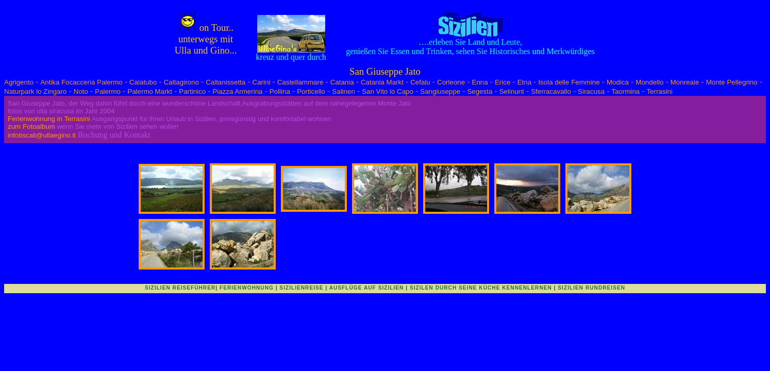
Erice (502, 82)
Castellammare (300, 82)
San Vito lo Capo (387, 91)
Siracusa (591, 91)
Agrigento (19, 82)
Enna (480, 82)
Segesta (479, 91)
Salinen (343, 91)
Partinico (192, 91)
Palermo (108, 91)
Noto (81, 91)
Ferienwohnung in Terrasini (49, 119)
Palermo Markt (149, 91)
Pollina (280, 91)
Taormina (625, 91)
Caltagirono (181, 82)
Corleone (451, 82)
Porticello (311, 91)
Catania (342, 82)
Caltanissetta (225, 82)
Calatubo (143, 82)
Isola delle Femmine (568, 82)
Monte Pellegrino (732, 82)
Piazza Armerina (237, 91)
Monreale (685, 82)
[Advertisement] (385, 316)
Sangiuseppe (440, 91)
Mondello (649, 82)
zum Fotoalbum (31, 126)
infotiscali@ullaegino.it (42, 135)
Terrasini (660, 91)
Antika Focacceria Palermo (81, 82)
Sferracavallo (551, 91)
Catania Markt (382, 82)
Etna (524, 82)
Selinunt (511, 91)
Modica (618, 82)
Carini (262, 82)
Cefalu (420, 82)
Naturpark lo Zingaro (35, 91)
